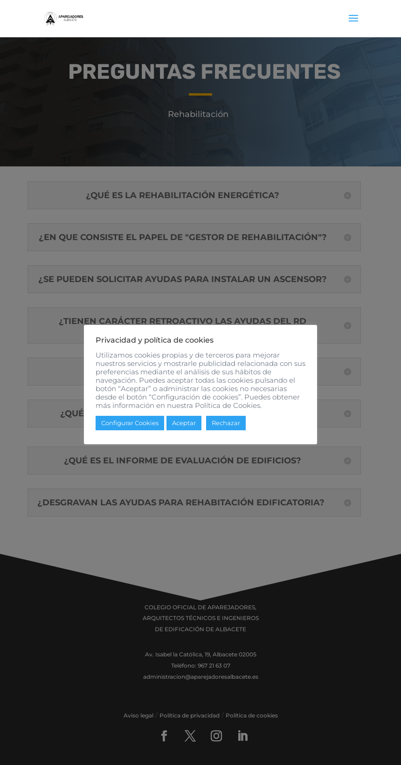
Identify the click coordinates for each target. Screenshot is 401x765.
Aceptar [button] (184, 423)
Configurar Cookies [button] (130, 423)
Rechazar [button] (226, 423)
